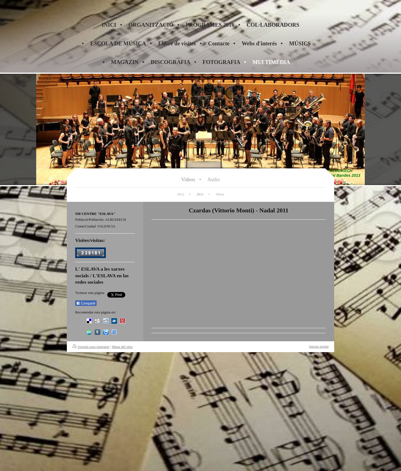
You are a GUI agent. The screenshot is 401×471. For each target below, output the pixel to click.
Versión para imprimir (90, 347)
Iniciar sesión (319, 346)
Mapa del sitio (122, 347)
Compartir (86, 303)
